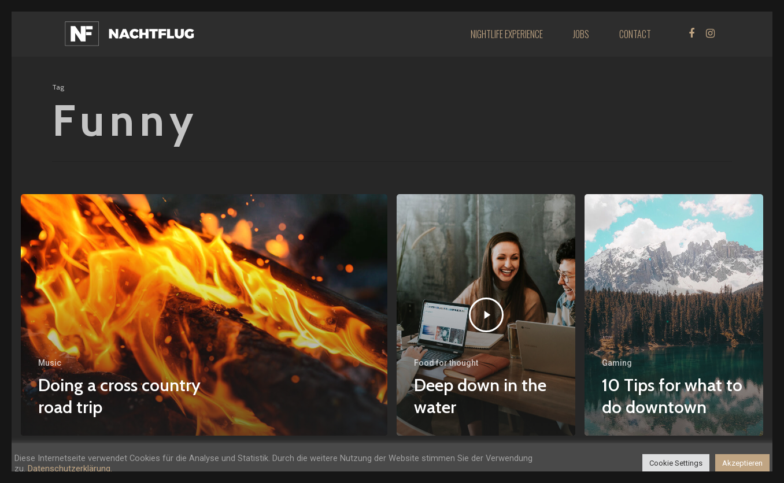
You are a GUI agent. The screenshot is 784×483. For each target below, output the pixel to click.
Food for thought (446, 362)
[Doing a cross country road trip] (204, 315)
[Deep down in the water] (486, 315)
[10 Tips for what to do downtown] (674, 315)
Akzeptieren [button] (742, 463)
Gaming (617, 362)
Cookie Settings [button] (675, 463)
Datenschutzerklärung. (70, 468)
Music (49, 362)
